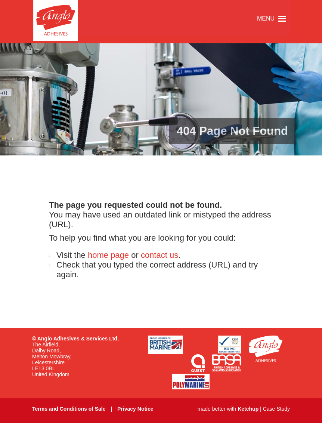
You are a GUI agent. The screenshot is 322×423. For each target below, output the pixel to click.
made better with (228, 409)
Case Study (276, 409)
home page (108, 255)
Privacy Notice (135, 409)
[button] (266, 18)
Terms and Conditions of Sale (69, 409)
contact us (159, 255)
